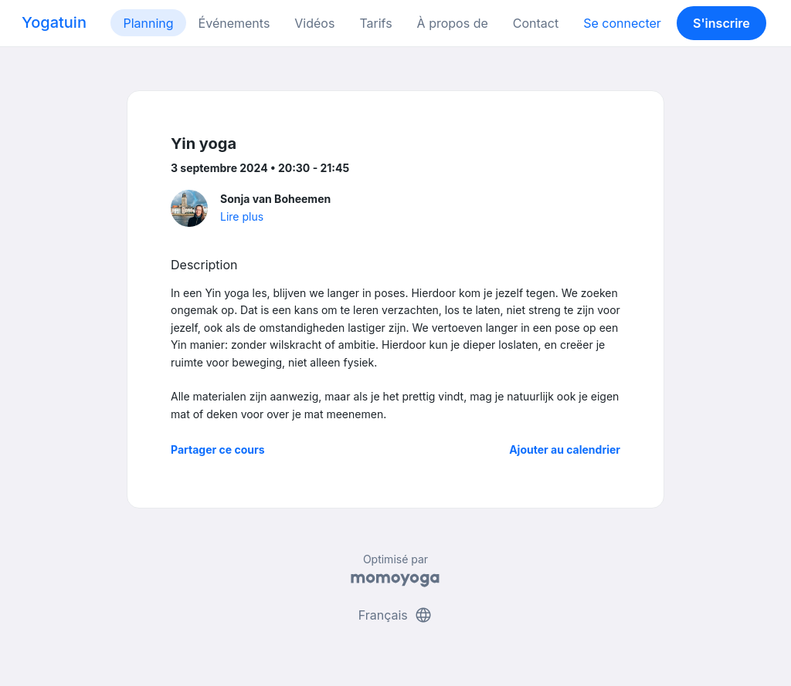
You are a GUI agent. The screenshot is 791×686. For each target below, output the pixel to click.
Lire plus (241, 216)
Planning (148, 23)
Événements (234, 23)
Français (395, 615)
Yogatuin (54, 22)
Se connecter (622, 23)
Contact (535, 23)
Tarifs (375, 23)
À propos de (452, 23)
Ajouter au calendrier (564, 449)
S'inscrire (721, 23)
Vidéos (314, 23)
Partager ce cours (218, 449)
